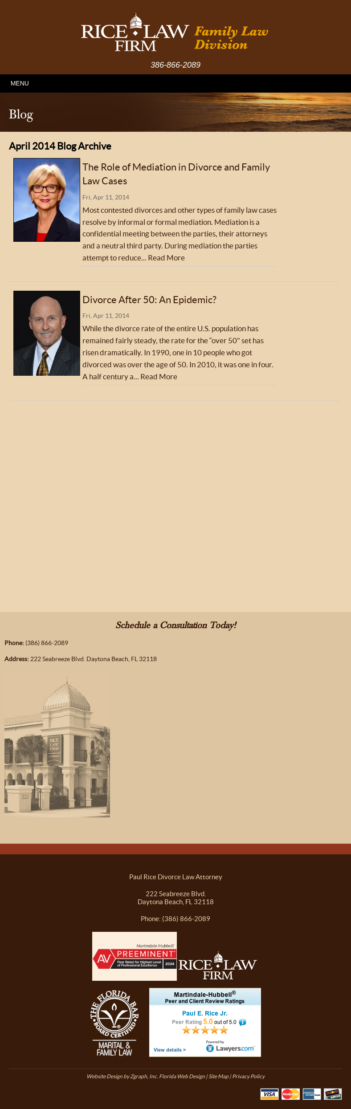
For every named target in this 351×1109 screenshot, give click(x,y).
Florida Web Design (182, 1076)
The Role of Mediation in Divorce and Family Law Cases (176, 174)
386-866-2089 (175, 65)
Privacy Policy (248, 1076)
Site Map (218, 1076)
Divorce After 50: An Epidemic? (149, 299)
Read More (166, 258)
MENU (20, 83)
